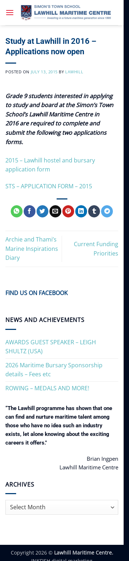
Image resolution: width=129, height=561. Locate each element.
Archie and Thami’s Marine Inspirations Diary (31, 248)
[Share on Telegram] (107, 211)
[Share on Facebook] (29, 211)
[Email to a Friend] (55, 211)
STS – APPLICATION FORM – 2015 (48, 186)
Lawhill (74, 71)
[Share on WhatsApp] (17, 211)
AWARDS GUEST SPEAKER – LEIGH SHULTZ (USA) (50, 346)
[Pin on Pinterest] (68, 211)
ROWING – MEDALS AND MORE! (47, 388)
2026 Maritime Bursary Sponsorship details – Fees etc (53, 369)
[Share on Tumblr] (94, 211)
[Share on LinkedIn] (81, 211)
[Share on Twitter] (42, 211)
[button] (9, 12)
